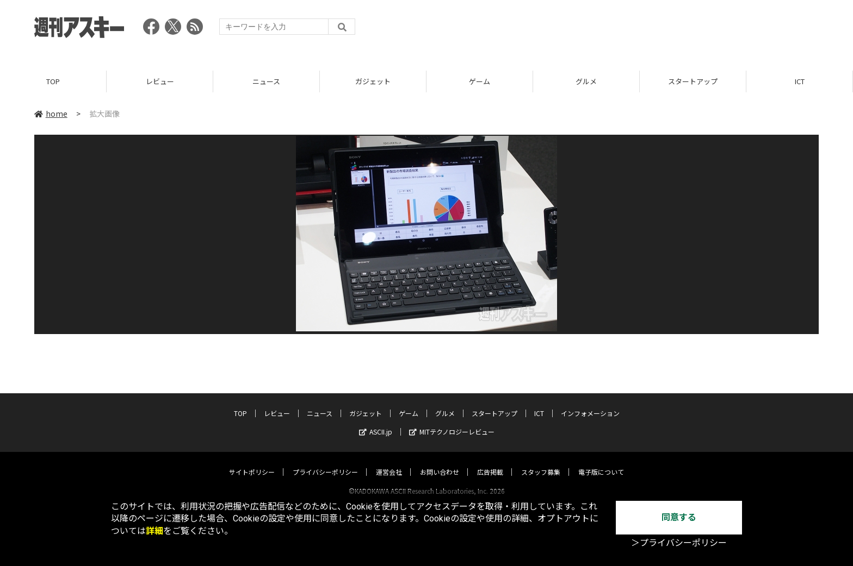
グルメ (586, 81)
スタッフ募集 (540, 461)
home (50, 113)
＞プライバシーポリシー (679, 543)
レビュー (160, 81)
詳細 (154, 531)
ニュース (266, 81)
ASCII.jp (375, 421)
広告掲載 (490, 461)
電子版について (601, 461)
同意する (679, 517)
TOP (53, 81)
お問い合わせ (439, 461)
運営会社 (389, 461)
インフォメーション (590, 402)
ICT (800, 81)
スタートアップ (693, 81)
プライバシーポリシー (325, 461)
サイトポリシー (252, 461)
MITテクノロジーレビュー (452, 421)
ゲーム (479, 81)
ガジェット (373, 81)
